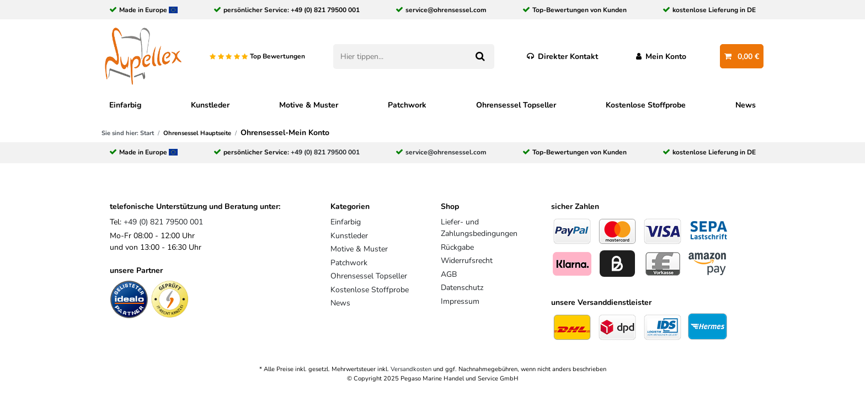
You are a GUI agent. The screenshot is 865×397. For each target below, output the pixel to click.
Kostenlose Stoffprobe (646, 105)
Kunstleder (210, 105)
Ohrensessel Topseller (516, 105)
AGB (449, 274)
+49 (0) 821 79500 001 (325, 10)
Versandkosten (411, 369)
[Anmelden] (661, 56)
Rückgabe (457, 247)
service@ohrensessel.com (446, 10)
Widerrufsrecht (467, 260)
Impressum (460, 301)
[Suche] (480, 56)
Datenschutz (462, 287)
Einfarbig (125, 105)
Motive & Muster (308, 105)
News (745, 105)
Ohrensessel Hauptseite (197, 133)
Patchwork (407, 105)
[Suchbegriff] (399, 56)
